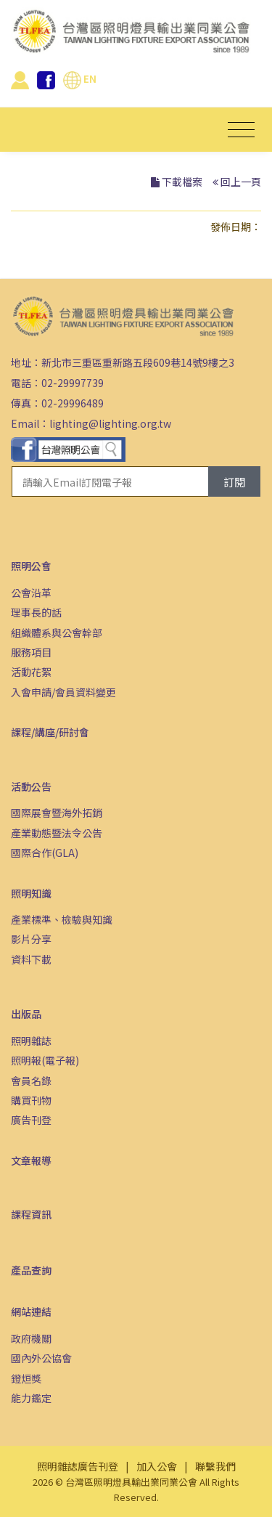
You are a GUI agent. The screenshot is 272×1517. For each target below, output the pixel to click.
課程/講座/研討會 (50, 732)
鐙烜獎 (26, 1378)
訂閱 (234, 481)
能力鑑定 (31, 1398)
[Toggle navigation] (241, 130)
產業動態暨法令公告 (56, 833)
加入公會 (156, 1466)
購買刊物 (31, 1100)
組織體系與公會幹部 (56, 632)
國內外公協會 (41, 1358)
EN (79, 78)
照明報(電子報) (45, 1060)
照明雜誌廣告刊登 (77, 1466)
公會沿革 (31, 592)
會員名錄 (31, 1080)
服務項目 (31, 652)
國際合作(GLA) (44, 852)
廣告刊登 (31, 1120)
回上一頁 (241, 181)
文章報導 (31, 1160)
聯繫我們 (215, 1466)
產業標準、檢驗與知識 (61, 919)
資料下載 (31, 959)
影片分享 (31, 939)
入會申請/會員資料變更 (63, 692)
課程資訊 (31, 1214)
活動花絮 (31, 671)
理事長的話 (36, 612)
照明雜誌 (31, 1040)
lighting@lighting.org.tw (110, 423)
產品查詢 (31, 1270)
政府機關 (31, 1338)
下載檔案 (182, 181)
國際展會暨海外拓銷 (56, 812)
